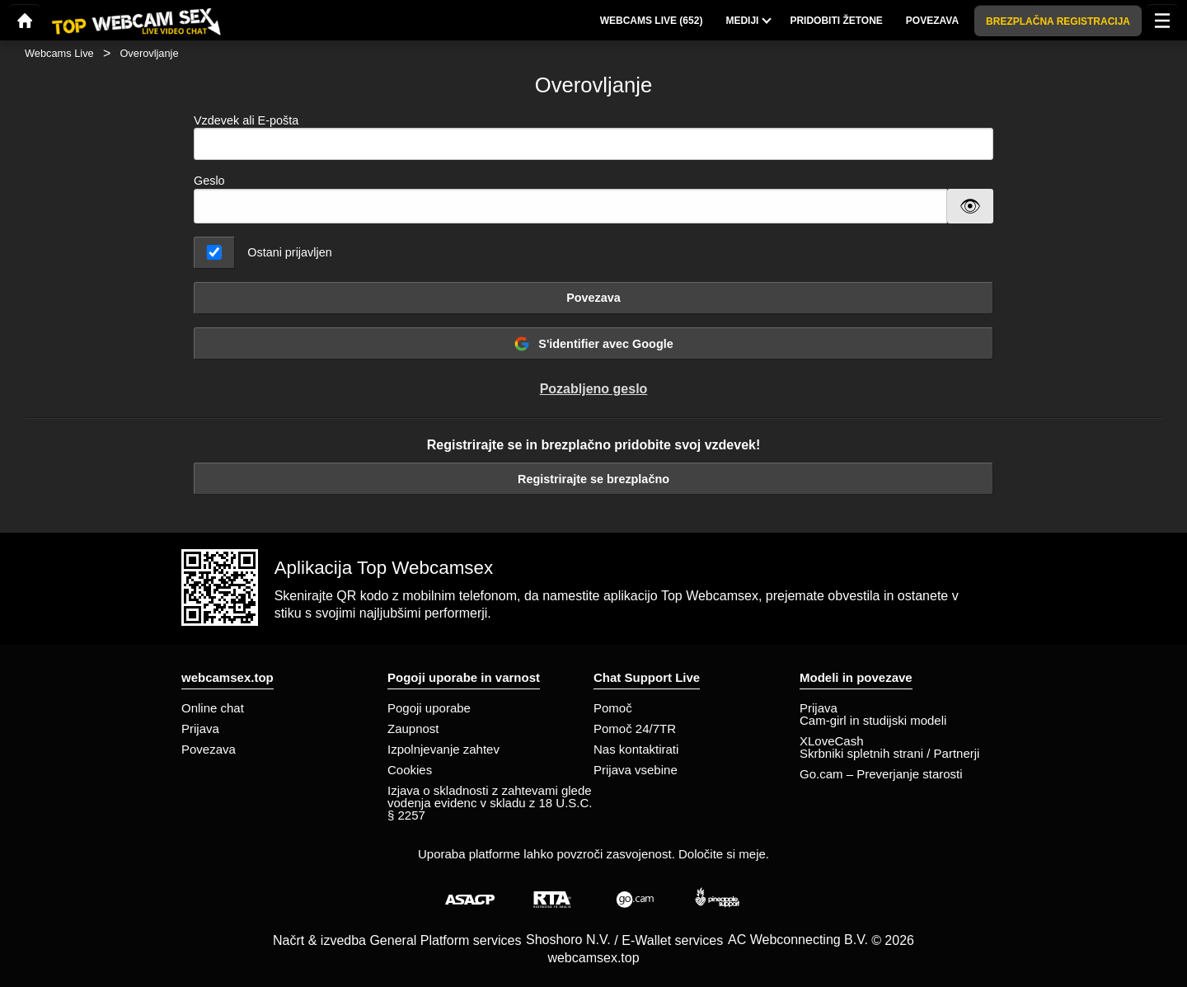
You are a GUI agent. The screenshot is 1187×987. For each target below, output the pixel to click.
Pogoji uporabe (429, 708)
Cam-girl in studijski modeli (873, 720)
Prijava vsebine (636, 770)
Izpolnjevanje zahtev (443, 749)
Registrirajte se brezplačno (593, 479)
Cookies (409, 770)
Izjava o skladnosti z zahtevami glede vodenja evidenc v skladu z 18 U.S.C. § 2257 (489, 802)
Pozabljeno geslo (594, 389)
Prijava (200, 728)
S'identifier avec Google (593, 344)
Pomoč (613, 708)
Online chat (212, 708)
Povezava (593, 297)
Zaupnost (413, 728)
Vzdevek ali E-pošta (593, 137)
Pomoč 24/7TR (635, 728)
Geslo (209, 180)
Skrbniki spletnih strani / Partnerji (889, 753)
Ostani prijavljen (289, 252)
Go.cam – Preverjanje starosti (881, 774)
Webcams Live (59, 53)
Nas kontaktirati (636, 749)
